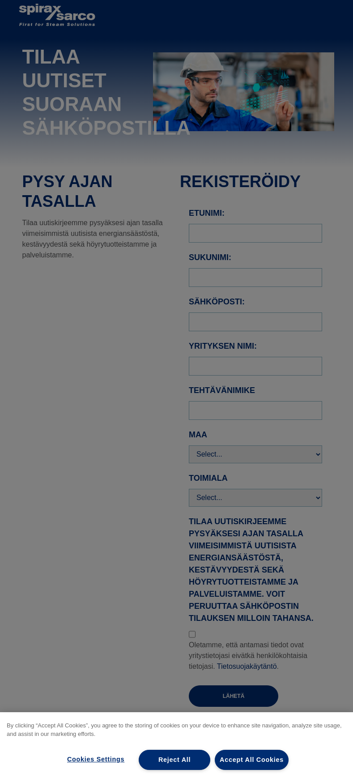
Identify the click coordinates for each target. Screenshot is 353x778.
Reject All (174, 759)
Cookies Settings (95, 759)
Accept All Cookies (252, 759)
